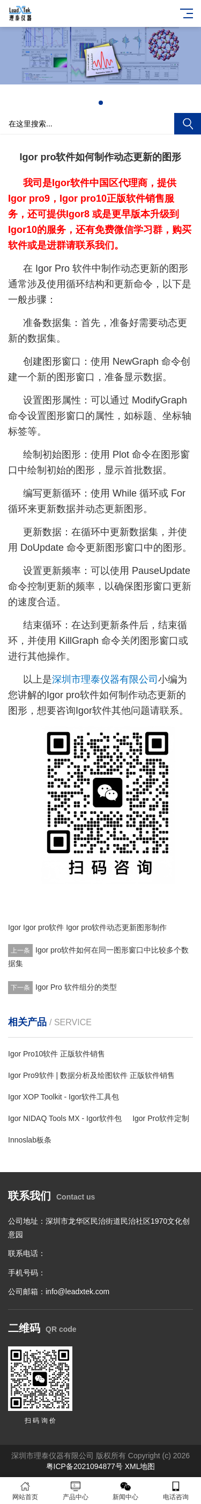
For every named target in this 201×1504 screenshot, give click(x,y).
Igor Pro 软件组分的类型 (76, 987)
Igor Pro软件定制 (160, 1118)
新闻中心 (126, 1491)
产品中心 (75, 1491)
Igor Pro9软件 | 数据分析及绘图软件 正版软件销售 (91, 1075)
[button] (101, 103)
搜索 (187, 123)
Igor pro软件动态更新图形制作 (116, 927)
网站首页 (25, 1491)
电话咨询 (176, 1491)
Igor (14, 927)
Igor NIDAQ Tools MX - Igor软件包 (65, 1118)
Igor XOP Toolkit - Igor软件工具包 (63, 1096)
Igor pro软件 (43, 927)
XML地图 (140, 1466)
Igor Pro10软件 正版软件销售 (56, 1053)
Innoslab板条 (29, 1140)
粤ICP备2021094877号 (84, 1466)
